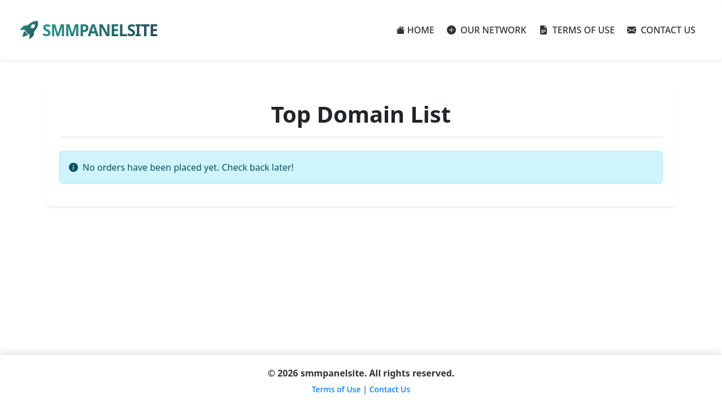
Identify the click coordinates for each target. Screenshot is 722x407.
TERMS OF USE (577, 30)
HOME (415, 30)
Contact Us (390, 389)
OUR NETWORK (487, 30)
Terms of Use (336, 389)
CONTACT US (661, 30)
